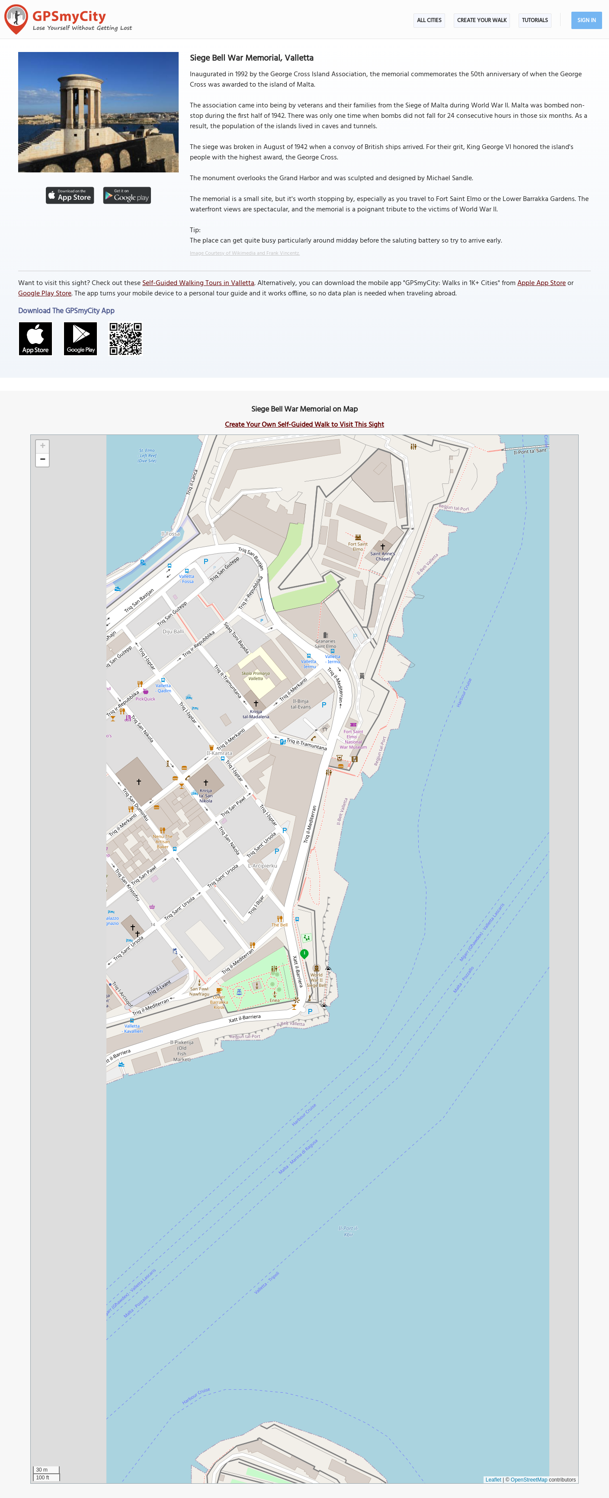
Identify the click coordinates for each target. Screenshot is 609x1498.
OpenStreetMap (529, 1480)
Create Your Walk (481, 20)
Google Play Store (44, 293)
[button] (42, 447)
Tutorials (535, 20)
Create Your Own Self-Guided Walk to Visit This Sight (304, 425)
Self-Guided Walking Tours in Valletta (198, 283)
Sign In (586, 20)
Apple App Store (541, 283)
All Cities (429, 20)
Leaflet (493, 1480)
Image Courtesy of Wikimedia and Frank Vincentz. (245, 253)
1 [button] (304, 952)
